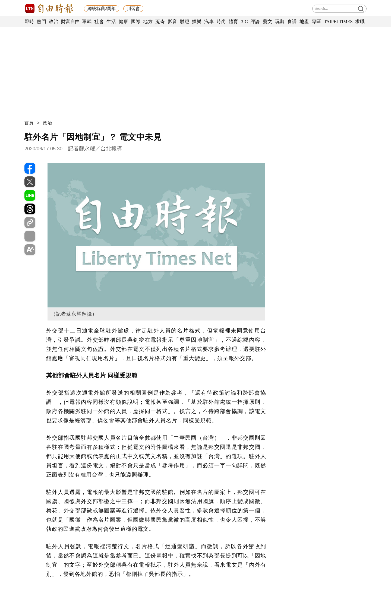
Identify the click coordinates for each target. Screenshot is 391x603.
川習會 (133, 8)
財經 (184, 21)
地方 (148, 21)
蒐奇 (160, 21)
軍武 (87, 21)
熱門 (41, 21)
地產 (304, 21)
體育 (233, 21)
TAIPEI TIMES (338, 21)
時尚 (221, 21)
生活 (111, 21)
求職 (360, 21)
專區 (316, 21)
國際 (135, 21)
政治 (53, 21)
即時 (29, 21)
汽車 (209, 21)
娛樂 (196, 21)
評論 (255, 21)
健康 (123, 21)
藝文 (267, 21)
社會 (99, 21)
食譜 (292, 21)
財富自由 (70, 21)
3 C (244, 21)
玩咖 (280, 21)
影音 (172, 21)
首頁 (29, 122)
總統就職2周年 (101, 8)
